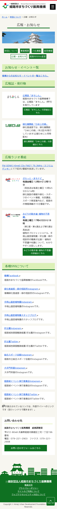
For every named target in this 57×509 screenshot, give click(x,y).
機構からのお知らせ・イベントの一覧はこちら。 (25, 76)
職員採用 (28, 485)
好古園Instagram (13, 328)
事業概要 (25, 51)
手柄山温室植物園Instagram (19, 302)
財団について (15, 17)
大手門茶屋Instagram (15, 368)
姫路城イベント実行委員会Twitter (21, 394)
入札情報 (36, 51)
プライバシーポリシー (28, 488)
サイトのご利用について (28, 491)
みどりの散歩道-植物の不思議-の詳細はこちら (38, 251)
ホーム (4, 17)
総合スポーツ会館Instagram (19, 355)
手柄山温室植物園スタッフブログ (21, 315)
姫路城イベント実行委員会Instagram (23, 381)
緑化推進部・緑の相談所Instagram (22, 289)
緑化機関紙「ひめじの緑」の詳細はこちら (38, 142)
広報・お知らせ (18, 56)
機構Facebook (12, 276)
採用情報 (48, 51)
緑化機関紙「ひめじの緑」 (35, 124)
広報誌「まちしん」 (32, 95)
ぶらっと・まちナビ (33, 178)
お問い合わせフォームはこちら (26, 448)
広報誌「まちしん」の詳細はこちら (38, 111)
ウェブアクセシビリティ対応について (28, 494)
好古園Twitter (12, 341)
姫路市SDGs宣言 (38, 56)
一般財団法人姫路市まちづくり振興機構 (28, 481)
